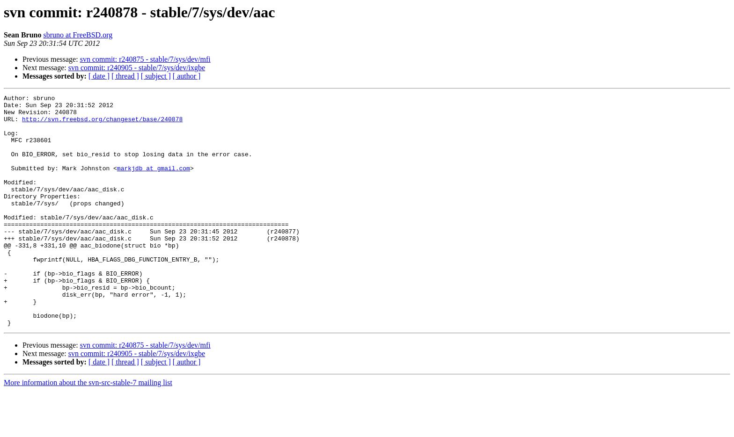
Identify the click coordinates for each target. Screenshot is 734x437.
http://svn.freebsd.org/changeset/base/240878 (102, 124)
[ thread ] (125, 76)
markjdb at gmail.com (153, 183)
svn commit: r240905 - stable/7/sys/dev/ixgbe (136, 68)
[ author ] (187, 76)
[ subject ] (156, 76)
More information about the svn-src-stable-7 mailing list (88, 429)
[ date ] (99, 76)
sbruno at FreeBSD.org (77, 35)
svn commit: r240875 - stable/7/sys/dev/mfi (145, 59)
